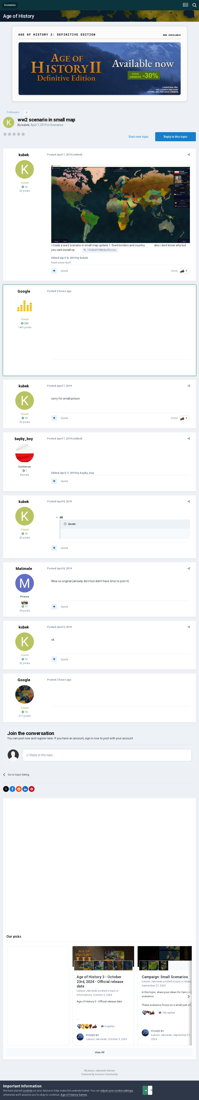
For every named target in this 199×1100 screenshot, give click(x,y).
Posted (56, 154)
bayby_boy (24, 442)
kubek (25, 125)
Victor (177, 273)
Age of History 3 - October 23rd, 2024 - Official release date (100, 984)
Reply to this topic (175, 136)
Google (24, 294)
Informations (84, 997)
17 (24, 609)
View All (99, 1055)
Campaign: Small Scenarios (165, 980)
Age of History (18, 16)
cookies (27, 1090)
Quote (61, 273)
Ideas (187, 984)
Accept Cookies (150, 1090)
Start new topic (138, 136)
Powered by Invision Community (99, 1077)
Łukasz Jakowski (87, 993)
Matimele (24, 572)
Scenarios (56, 125)
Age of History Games (84, 1094)
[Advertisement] (97, 334)
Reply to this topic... (40, 758)
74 (24, 715)
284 (24, 326)
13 (24, 186)
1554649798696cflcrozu (93, 253)
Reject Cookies (182, 1090)
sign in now (92, 741)
